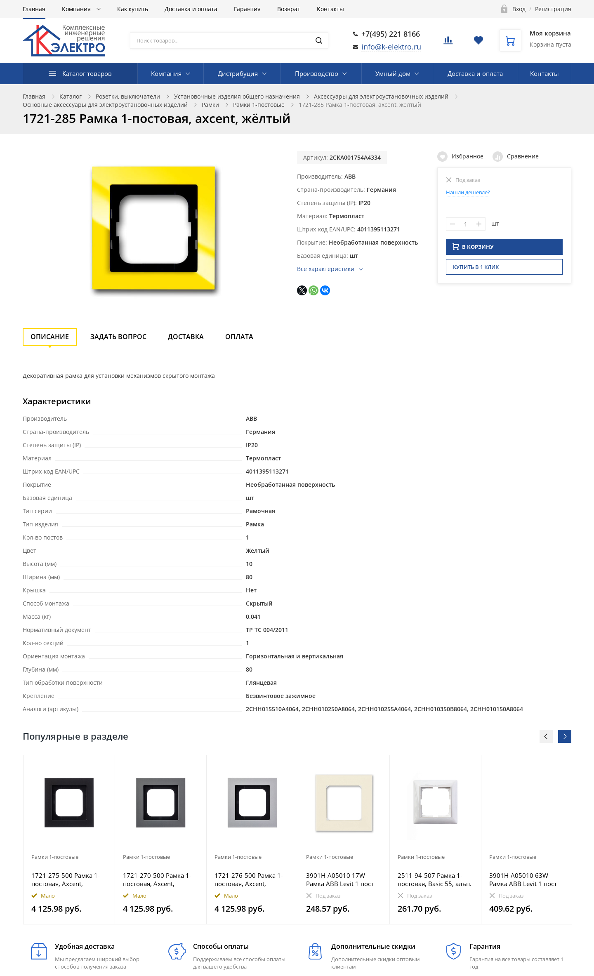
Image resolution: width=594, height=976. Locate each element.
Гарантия (247, 9)
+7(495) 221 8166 (390, 34)
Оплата (239, 336)
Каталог (70, 96)
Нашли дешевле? (468, 192)
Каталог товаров (87, 73)
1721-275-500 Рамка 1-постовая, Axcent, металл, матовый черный (65, 879)
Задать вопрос (118, 336)
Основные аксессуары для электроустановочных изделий (105, 104)
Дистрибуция (238, 73)
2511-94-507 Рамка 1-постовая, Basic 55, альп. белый (434, 879)
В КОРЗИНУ (473, 249)
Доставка (186, 336)
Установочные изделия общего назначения (237, 96)
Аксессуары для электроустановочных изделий (381, 96)
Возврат (288, 9)
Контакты (330, 9)
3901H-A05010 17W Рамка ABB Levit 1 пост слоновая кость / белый (342, 879)
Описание (50, 336)
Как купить (132, 9)
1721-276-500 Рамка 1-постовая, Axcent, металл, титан (248, 879)
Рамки (210, 104)
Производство (316, 73)
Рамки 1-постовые (259, 104)
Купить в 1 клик (476, 269)
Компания (77, 9)
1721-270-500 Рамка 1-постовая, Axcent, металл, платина (157, 879)
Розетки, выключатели (128, 96)
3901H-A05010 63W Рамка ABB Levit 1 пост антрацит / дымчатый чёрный (523, 879)
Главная (34, 9)
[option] (69, 839)
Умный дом (392, 73)
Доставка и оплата (191, 9)
